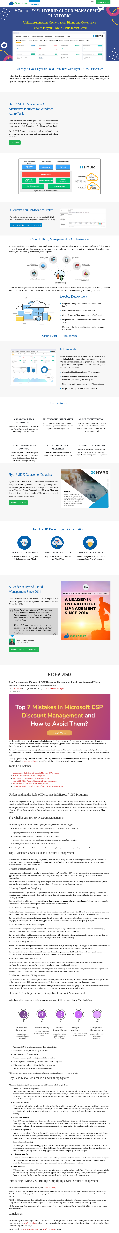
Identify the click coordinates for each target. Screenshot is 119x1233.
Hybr (62, 689)
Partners (35, 5)
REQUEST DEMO (103, 2)
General (49, 689)
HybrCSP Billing (49, 1229)
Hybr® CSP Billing (29, 761)
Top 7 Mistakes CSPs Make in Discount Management (31, 778)
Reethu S (17, 689)
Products (55, 689)
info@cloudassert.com (30, 1229)
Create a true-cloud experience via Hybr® (26, 225)
